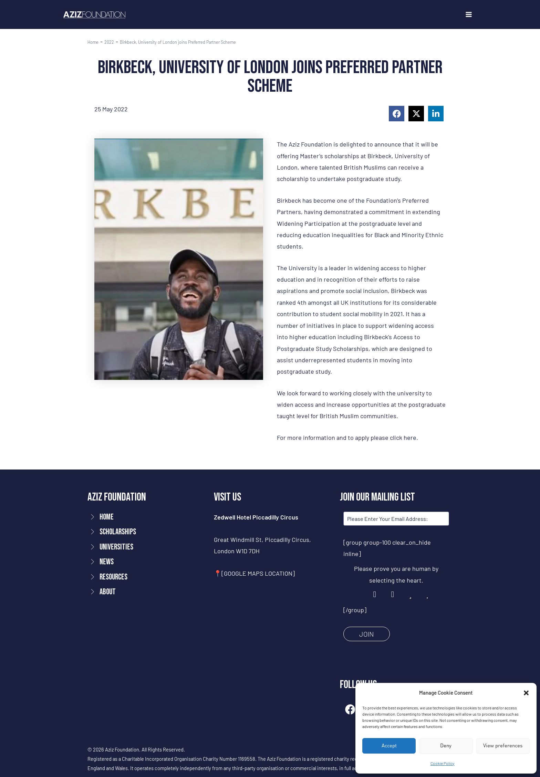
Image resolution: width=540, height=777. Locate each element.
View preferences (502, 745)
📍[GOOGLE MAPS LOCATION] (254, 573)
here (410, 437)
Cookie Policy (442, 763)
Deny (445, 745)
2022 (109, 42)
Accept (389, 745)
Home (92, 42)
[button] (526, 692)
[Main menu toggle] (468, 14)
